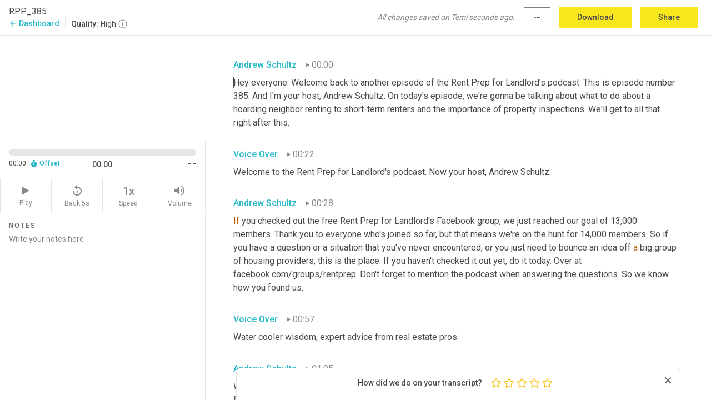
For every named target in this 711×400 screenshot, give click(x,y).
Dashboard (34, 23)
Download (595, 17)
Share (669, 17)
